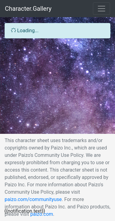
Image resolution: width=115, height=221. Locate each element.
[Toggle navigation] (101, 8)
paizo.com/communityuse (33, 199)
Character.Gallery (28, 8)
